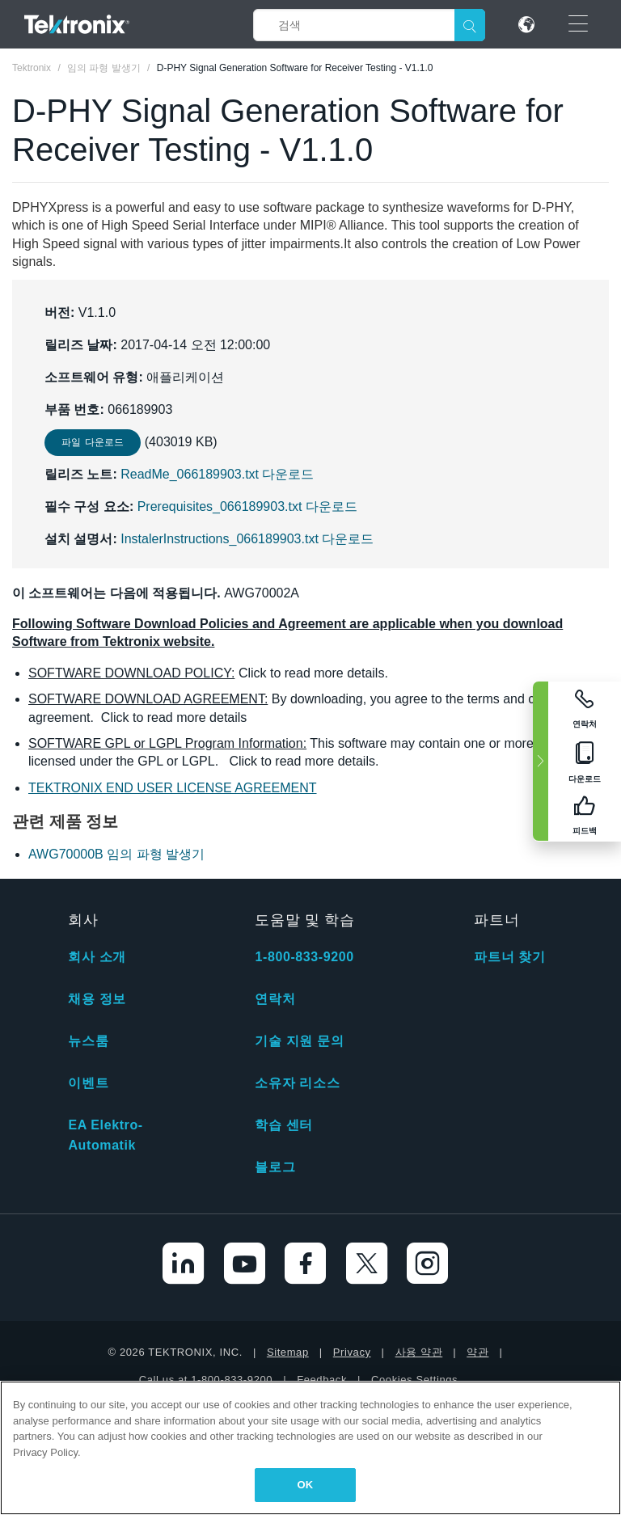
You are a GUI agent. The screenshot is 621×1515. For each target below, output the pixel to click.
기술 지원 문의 (299, 1041)
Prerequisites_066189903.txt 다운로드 (247, 506)
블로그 (275, 1167)
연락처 (275, 999)
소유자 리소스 (297, 1083)
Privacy (352, 1352)
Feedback (322, 1380)
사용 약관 (419, 1352)
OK (306, 1485)
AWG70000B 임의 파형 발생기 (116, 854)
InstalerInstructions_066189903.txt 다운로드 (247, 539)
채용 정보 (96, 999)
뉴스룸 (88, 1041)
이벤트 (88, 1083)
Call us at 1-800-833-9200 (205, 1380)
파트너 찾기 (509, 957)
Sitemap (288, 1352)
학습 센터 (283, 1125)
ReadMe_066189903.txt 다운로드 (217, 474)
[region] (310, 1448)
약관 (477, 1352)
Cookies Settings (414, 1380)
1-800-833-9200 (304, 957)
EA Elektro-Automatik (105, 1135)
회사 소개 (96, 957)
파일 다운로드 (92, 442)
